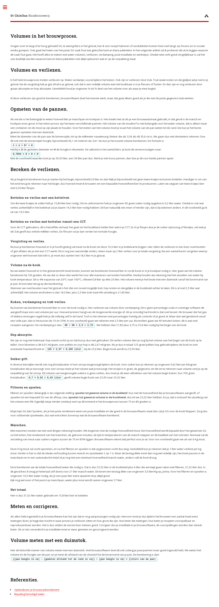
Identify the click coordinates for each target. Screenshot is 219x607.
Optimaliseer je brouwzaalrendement (36, 589)
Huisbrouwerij (29, 15)
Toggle (7, 7)
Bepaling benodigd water (29, 594)
